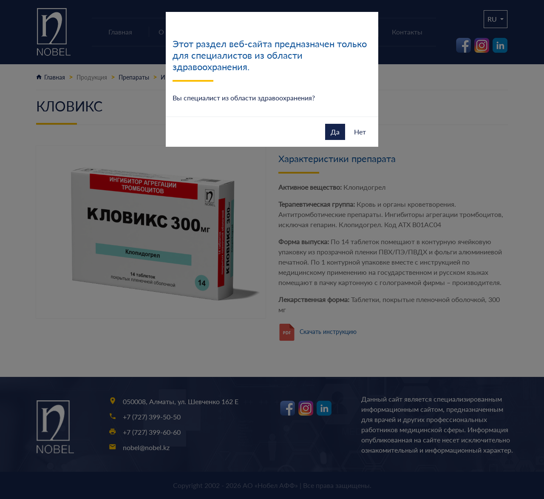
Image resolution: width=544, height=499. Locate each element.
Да (335, 132)
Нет (360, 132)
